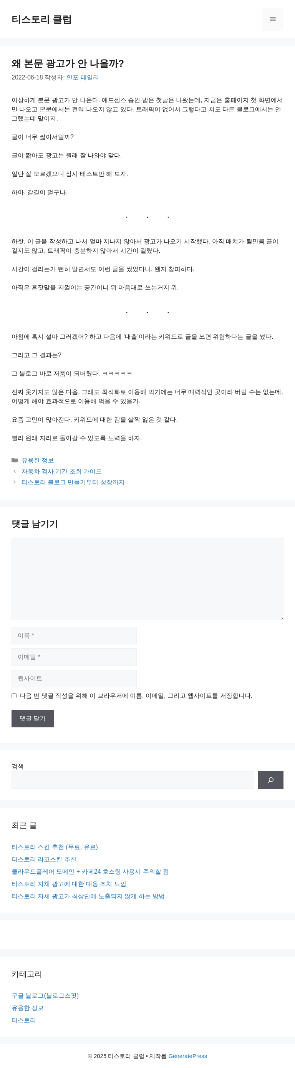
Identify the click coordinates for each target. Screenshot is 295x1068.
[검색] (270, 780)
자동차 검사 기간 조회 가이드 (62, 471)
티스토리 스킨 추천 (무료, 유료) (55, 847)
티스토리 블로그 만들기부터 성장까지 (73, 482)
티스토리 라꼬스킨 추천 (44, 859)
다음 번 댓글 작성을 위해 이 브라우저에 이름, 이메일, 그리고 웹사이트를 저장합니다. (136, 695)
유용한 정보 (38, 460)
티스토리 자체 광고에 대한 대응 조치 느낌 (69, 884)
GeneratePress (187, 1056)
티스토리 (24, 1020)
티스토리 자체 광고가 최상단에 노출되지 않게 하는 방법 (88, 896)
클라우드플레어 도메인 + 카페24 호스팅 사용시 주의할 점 (90, 871)
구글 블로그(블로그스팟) (45, 995)
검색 (18, 766)
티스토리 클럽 (42, 19)
